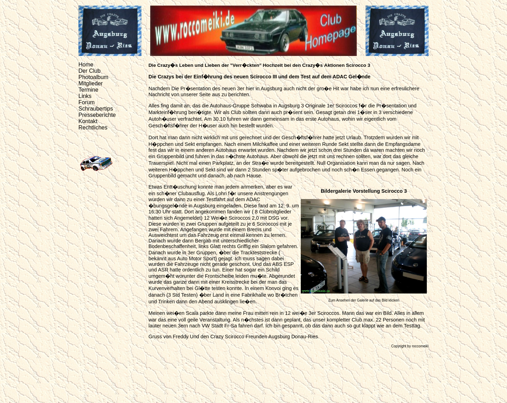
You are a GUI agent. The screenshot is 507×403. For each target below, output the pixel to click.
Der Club (89, 71)
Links (84, 96)
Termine (88, 90)
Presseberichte (97, 115)
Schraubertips (95, 109)
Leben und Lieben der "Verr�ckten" (220, 65)
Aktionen (334, 65)
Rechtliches (92, 127)
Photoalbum (93, 77)
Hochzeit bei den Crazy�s (293, 65)
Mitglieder (90, 83)
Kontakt (87, 121)
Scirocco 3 (358, 65)
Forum (86, 102)
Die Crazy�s (163, 65)
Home (85, 65)
